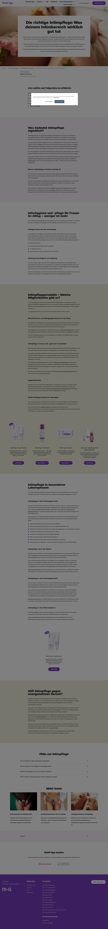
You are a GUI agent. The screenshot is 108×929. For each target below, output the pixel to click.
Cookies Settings (48, 101)
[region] (54, 99)
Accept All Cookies (59, 101)
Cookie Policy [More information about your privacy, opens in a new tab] (56, 97)
